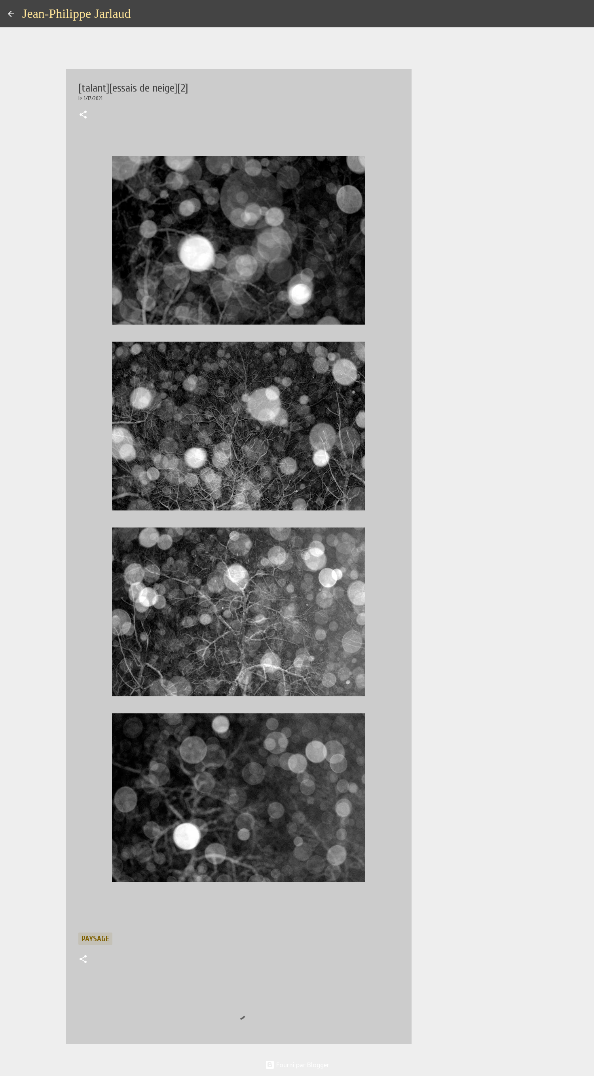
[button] (83, 115)
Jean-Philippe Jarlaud (76, 13)
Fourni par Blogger (297, 1064)
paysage (95, 938)
